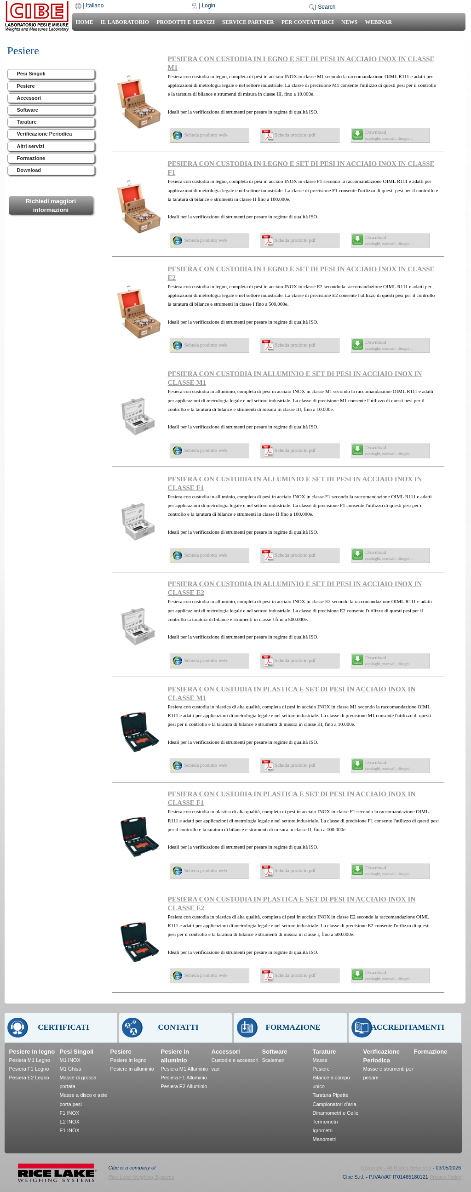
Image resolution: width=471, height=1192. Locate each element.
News (349, 22)
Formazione (31, 158)
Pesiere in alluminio (132, 1069)
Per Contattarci (307, 22)
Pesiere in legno (32, 1051)
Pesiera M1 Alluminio (184, 1069)
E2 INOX (70, 1121)
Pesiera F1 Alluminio (184, 1077)
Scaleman (273, 1060)
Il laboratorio (125, 22)
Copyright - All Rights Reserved (396, 1167)
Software (27, 110)
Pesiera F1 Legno (29, 1069)
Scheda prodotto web (205, 134)
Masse (320, 1060)
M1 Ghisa (70, 1069)
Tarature (27, 122)
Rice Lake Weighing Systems (141, 1177)
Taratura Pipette (331, 1095)
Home (84, 22)
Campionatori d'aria (334, 1104)
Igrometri (323, 1130)
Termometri (325, 1121)
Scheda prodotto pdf (295, 134)
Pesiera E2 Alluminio (184, 1086)
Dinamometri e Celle (336, 1113)
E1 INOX (70, 1130)
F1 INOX (70, 1113)
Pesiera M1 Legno (29, 1060)
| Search (325, 7)
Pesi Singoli (31, 73)
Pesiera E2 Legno (29, 1077)
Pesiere (26, 86)
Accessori (29, 98)
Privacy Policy (445, 1177)
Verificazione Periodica (44, 134)
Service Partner (248, 22)
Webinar (378, 22)
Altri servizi (30, 146)
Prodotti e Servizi (185, 22)
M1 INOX (70, 1060)
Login (208, 5)
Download (29, 170)
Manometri (325, 1139)
